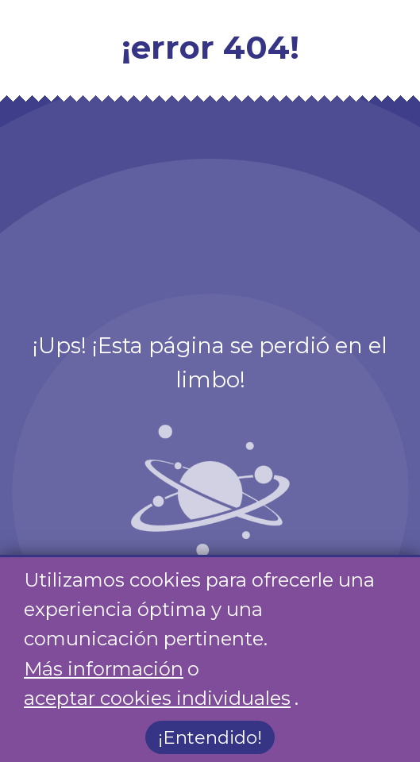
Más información (103, 668)
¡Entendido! (210, 738)
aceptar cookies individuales (157, 698)
